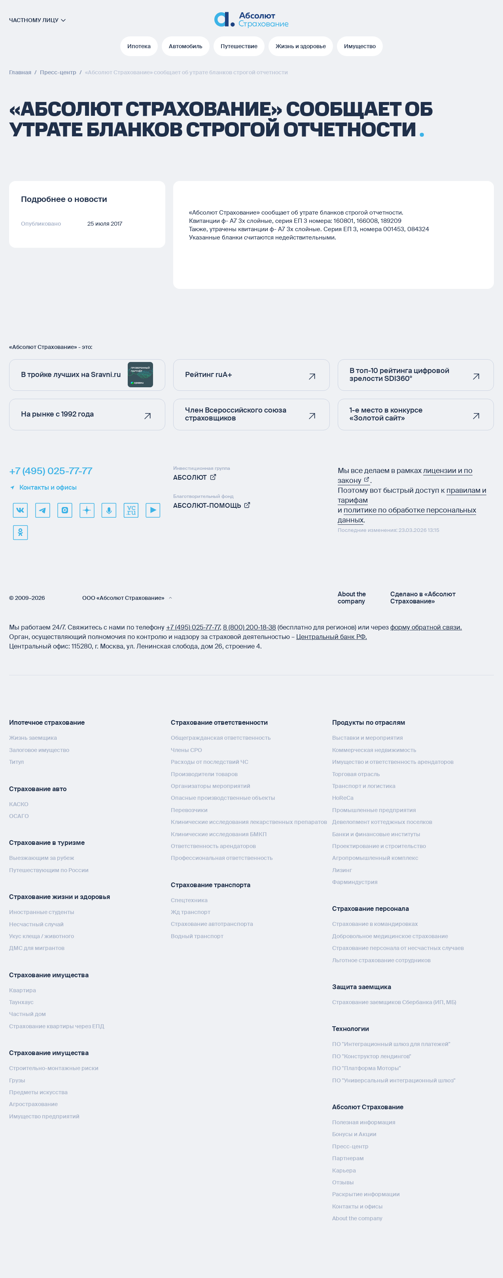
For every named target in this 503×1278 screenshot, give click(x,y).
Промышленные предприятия (374, 810)
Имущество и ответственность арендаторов (393, 761)
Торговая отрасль (356, 774)
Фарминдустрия (355, 882)
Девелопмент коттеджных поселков (382, 822)
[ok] (20, 532)
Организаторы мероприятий (210, 786)
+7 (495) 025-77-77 (50, 471)
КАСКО (18, 804)
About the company (352, 598)
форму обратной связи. (426, 627)
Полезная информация (363, 1122)
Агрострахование (33, 1104)
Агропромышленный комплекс (375, 857)
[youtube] (153, 510)
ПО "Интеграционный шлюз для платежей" (391, 1044)
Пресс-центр (350, 1146)
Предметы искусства (38, 1092)
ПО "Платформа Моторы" (366, 1068)
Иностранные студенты (41, 912)
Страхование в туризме (47, 843)
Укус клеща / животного (41, 936)
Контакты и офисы (43, 487)
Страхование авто (37, 789)
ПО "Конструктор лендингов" (371, 1056)
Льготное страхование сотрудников (381, 960)
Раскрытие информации (366, 1194)
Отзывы (343, 1182)
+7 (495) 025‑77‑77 (193, 627)
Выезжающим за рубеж (41, 857)
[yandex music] (109, 510)
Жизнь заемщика (33, 737)
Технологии (350, 1029)
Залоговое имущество (39, 750)
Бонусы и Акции (354, 1134)
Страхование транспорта (210, 885)
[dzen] (87, 510)
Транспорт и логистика (363, 786)
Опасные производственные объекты (223, 797)
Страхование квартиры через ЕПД (56, 1026)
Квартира (22, 990)
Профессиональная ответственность (222, 857)
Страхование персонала (370, 909)
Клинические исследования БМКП (219, 834)
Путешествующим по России (49, 870)
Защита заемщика (361, 987)
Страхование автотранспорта (212, 923)
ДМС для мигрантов (36, 948)
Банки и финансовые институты (376, 834)
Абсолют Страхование (367, 1107)
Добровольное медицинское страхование (390, 936)
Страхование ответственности (219, 722)
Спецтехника (189, 900)
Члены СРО (186, 750)
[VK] (20, 510)
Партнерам (348, 1158)
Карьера (344, 1170)
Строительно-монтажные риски (53, 1068)
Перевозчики (189, 810)
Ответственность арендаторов (213, 846)
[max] (64, 510)
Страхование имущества (49, 975)
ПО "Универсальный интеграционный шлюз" (394, 1080)
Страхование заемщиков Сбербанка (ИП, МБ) (394, 1002)
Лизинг (342, 870)
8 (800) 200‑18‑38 (249, 627)
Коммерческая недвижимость (374, 750)
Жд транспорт (190, 912)
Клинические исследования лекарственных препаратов (249, 822)
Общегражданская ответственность (221, 737)
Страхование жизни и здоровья (59, 897)
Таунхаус (21, 1002)
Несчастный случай (36, 924)
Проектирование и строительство (379, 846)
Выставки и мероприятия (367, 737)
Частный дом (27, 1014)
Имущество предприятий (44, 1116)
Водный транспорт (197, 936)
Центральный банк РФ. (331, 637)
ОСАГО (19, 816)
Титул (16, 761)
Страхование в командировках (375, 923)
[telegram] (42, 510)
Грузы (17, 1080)
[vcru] (131, 510)
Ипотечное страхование (47, 722)
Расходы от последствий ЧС (209, 761)
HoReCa (343, 797)
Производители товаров (204, 774)
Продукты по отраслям (368, 722)
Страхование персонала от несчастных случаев (398, 948)
